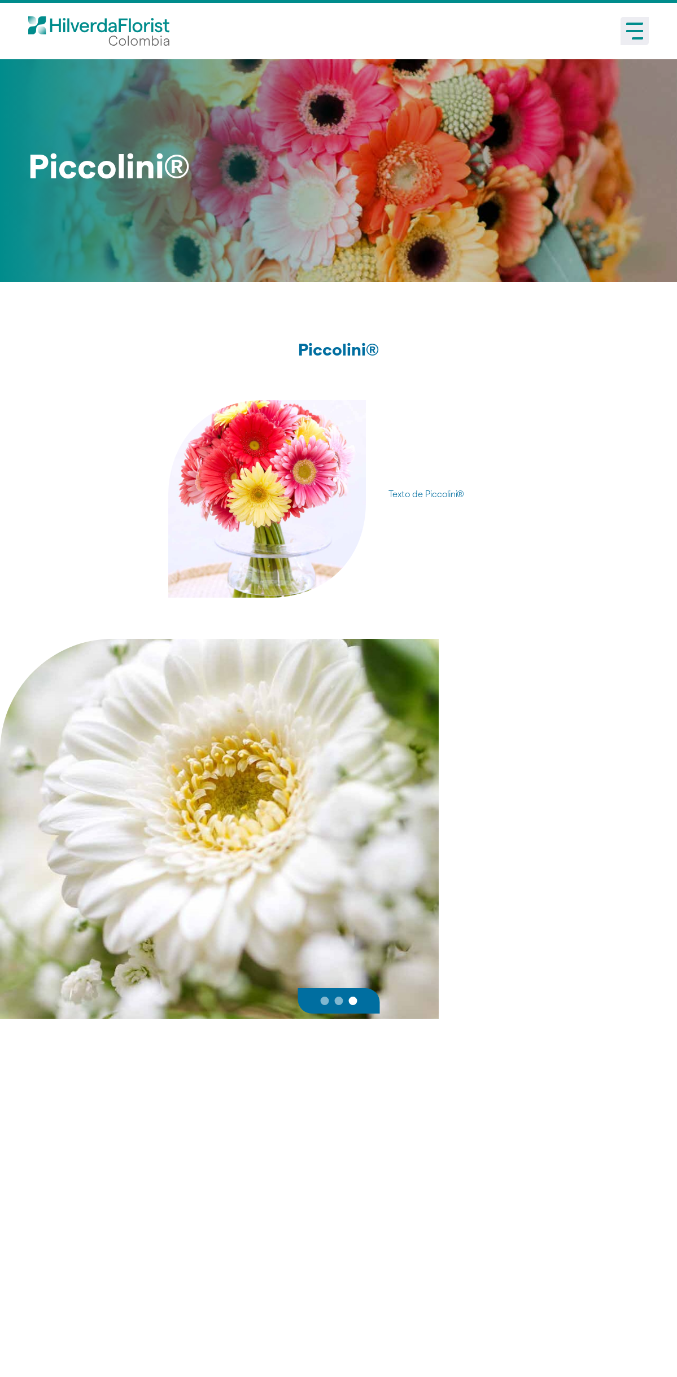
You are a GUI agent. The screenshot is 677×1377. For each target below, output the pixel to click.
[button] (324, 1001)
